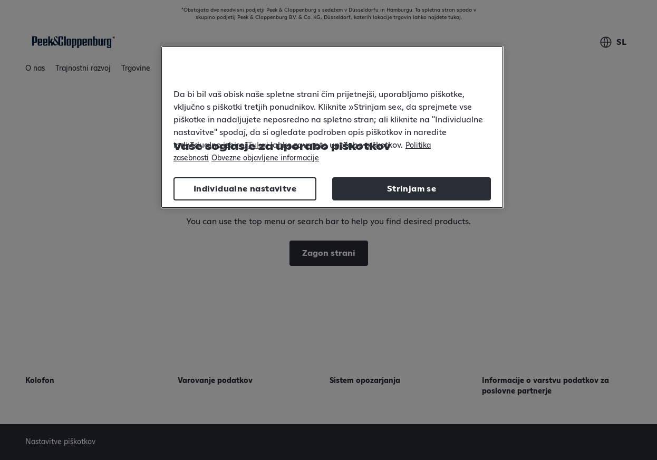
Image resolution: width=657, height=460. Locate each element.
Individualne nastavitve (245, 189)
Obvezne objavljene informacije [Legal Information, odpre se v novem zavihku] (265, 158)
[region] (332, 127)
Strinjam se (411, 189)
